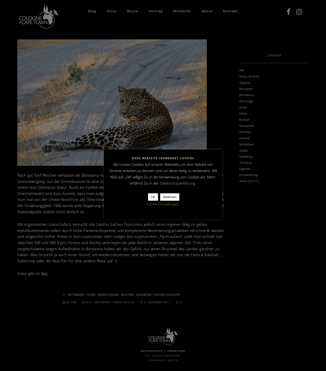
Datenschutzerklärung (177, 183)
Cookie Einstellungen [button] (163, 204)
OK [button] (153, 197)
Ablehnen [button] (170, 197)
